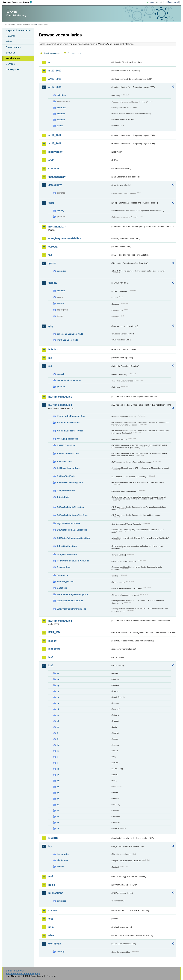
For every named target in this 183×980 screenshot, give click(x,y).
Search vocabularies (52, 53)
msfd (51, 876)
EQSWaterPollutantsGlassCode (72, 530)
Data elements (13, 47)
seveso (52, 910)
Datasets (10, 36)
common (53, 168)
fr (57, 739)
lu (58, 769)
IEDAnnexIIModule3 (60, 405)
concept (61, 290)
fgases (52, 263)
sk (58, 822)
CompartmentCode (66, 491)
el (58, 721)
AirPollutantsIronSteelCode (70, 431)
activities (61, 95)
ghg (50, 326)
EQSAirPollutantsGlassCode (70, 507)
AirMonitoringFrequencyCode (71, 416)
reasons (61, 119)
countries (61, 107)
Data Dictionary (29, 25)
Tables (9, 41)
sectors (60, 866)
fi (57, 733)
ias (50, 357)
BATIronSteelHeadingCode (70, 482)
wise (51, 935)
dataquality (55, 185)
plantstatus (62, 860)
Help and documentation (18, 30)
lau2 (50, 665)
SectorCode (62, 575)
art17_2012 (54, 135)
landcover (54, 649)
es (58, 727)
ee (58, 715)
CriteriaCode (63, 497)
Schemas (10, 52)
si (58, 816)
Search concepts (74, 53)
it (57, 757)
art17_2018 (54, 143)
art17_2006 (54, 87)
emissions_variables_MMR (70, 334)
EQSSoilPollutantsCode (68, 523)
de (58, 703)
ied (50, 366)
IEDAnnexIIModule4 (60, 620)
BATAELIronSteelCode (68, 453)
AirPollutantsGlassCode (68, 422)
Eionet (18, 25)
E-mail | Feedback (15, 970)
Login (152, 2)
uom (51, 927)
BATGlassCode (64, 461)
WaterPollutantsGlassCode (70, 600)
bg (58, 685)
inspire (52, 640)
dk (58, 709)
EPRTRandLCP (57, 226)
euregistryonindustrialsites (64, 238)
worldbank (54, 943)
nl (58, 786)
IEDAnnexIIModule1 (60, 396)
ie (58, 751)
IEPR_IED (54, 632)
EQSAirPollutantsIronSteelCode (72, 515)
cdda (51, 160)
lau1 (50, 657)
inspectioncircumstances (69, 380)
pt (58, 798)
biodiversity (55, 152)
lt (57, 763)
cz (58, 697)
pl (58, 792)
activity (60, 211)
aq (49, 62)
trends (60, 125)
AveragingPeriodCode (67, 439)
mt (58, 780)
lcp (50, 846)
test (50, 918)
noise (51, 884)
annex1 (60, 374)
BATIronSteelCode (66, 476)
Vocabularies (13, 58)
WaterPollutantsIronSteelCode (71, 609)
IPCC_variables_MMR (67, 340)
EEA (18, 2)
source (60, 303)
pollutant (61, 386)
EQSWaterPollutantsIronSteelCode (73, 538)
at (58, 673)
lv (58, 775)
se (58, 810)
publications (55, 893)
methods (61, 113)
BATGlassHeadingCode (68, 468)
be (58, 679)
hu (58, 745)
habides (53, 349)
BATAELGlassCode (66, 445)
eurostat (53, 246)
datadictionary (56, 176)
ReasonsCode (63, 567)
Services (10, 64)
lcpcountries (63, 854)
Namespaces (12, 69)
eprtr (51, 202)
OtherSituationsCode (67, 546)
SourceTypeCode (65, 581)
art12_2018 (54, 79)
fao (50, 255)
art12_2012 (54, 70)
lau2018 (53, 838)
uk (58, 828)
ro (58, 804)
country (60, 951)
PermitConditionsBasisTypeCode (73, 561)
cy (58, 691)
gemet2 (52, 282)
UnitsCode (62, 588)
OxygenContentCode (67, 554)
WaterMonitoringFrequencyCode (72, 594)
